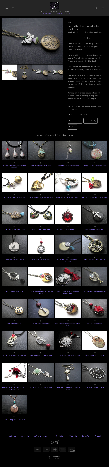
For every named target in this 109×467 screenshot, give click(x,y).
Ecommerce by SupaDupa (56, 457)
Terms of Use (86, 436)
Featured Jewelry (74, 121)
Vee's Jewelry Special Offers (42, 436)
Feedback (98, 436)
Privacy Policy (73, 436)
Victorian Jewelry (90, 121)
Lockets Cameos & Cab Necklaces (79, 115)
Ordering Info (12, 436)
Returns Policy (25, 436)
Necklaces (72, 127)
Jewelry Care (60, 436)
